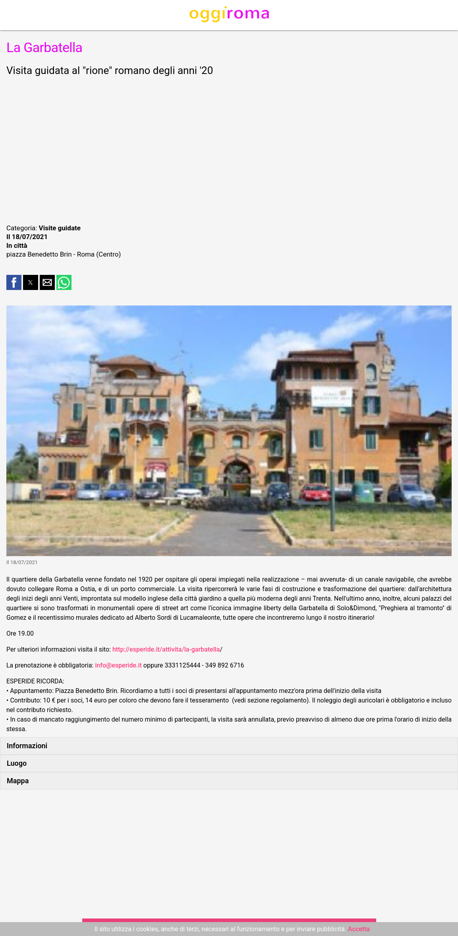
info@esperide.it (118, 665)
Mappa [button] (18, 780)
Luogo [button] (17, 763)
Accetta (359, 929)
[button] (13, 282)
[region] (229, 148)
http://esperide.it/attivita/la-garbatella (166, 649)
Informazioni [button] (27, 745)
